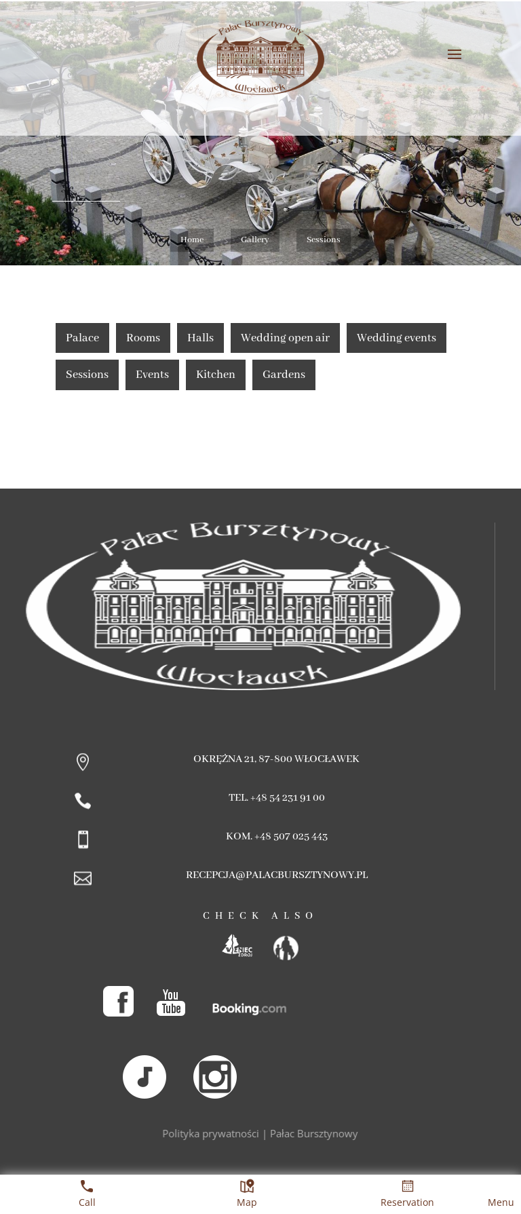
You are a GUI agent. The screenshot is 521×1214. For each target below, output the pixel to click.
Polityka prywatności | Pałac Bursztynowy (261, 1133)
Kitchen (215, 375)
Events (152, 375)
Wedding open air (285, 338)
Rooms (143, 338)
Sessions (87, 375)
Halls (200, 338)
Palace (82, 338)
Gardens (284, 375)
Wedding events (396, 338)
